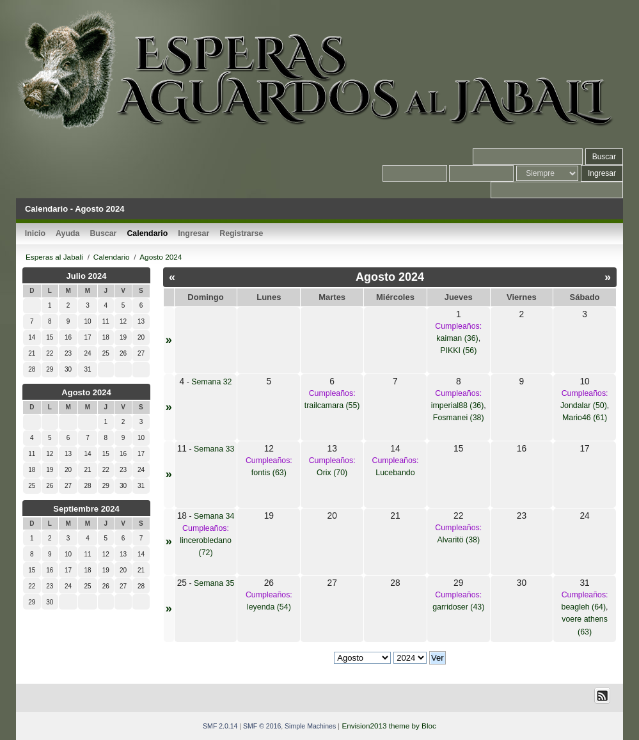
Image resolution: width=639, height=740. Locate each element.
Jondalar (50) (583, 405)
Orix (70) (332, 472)
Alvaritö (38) (458, 539)
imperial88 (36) (457, 405)
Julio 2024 (87, 276)
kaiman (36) (457, 338)
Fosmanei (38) (458, 417)
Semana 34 (214, 516)
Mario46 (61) (584, 417)
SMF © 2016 (262, 726)
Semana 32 (211, 381)
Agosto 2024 (86, 392)
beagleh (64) (584, 606)
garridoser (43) (458, 606)
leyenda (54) (269, 606)
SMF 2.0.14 (220, 726)
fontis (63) (269, 472)
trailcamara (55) (332, 405)
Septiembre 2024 (86, 509)
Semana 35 (214, 583)
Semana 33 (214, 449)
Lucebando (394, 472)
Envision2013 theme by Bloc (389, 725)
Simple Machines (310, 726)
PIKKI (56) (458, 350)
